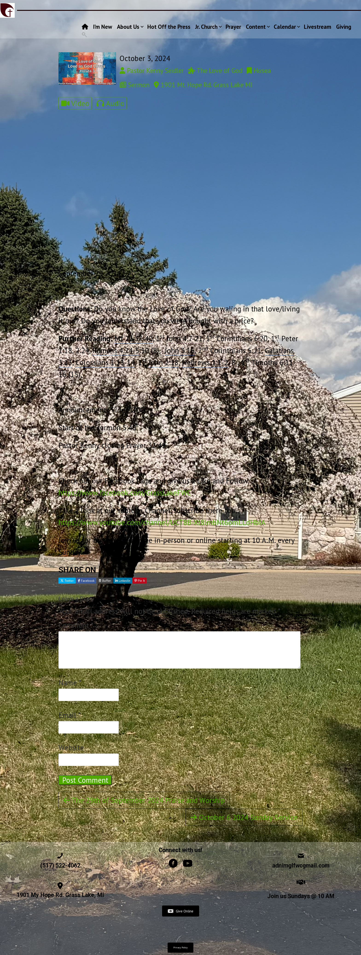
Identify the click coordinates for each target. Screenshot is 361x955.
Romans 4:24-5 (116, 350)
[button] (142, 27)
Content (256, 26)
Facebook (86, 581)
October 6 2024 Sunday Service (244, 817)
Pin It (139, 581)
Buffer (105, 581)
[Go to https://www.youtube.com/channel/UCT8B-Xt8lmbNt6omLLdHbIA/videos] (187, 865)
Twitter (67, 581)
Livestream (317, 26)
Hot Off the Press (168, 26)
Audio (110, 103)
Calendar (285, 26)
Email (69, 715)
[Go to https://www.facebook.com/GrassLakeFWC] (173, 865)
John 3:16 (180, 350)
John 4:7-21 (184, 338)
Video (75, 103)
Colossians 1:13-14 (105, 362)
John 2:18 (163, 362)
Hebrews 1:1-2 (205, 362)
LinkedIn (122, 581)
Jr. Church (206, 26)
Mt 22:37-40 (133, 338)
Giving (343, 26)
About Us (128, 26)
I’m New (102, 26)
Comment (75, 625)
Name (70, 682)
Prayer (233, 26)
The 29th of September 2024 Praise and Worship (144, 800)
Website (71, 747)
